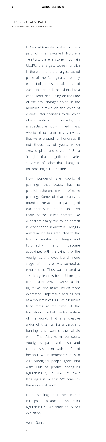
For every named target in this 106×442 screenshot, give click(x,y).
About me (30, 27)
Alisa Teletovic (18, 27)
